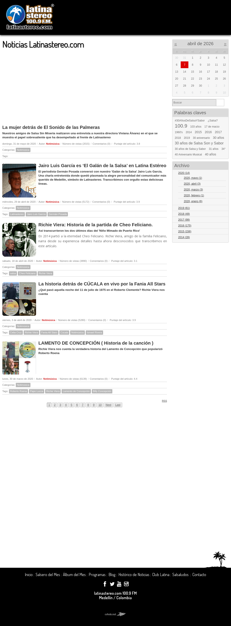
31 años (214, 149)
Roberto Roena (18, 391)
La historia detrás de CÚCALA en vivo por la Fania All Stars (101, 283)
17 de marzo (211, 126)
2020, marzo (193, 189)
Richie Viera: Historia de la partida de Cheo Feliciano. (95, 224)
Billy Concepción (102, 391)
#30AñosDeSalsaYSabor (190, 120)
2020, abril (192, 183)
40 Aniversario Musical (188, 154)
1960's (179, 132)
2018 (178, 138)
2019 (187, 138)
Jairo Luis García (36, 214)
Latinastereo (17, 214)
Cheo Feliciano (27, 273)
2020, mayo (193, 177)
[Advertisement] (84, 84)
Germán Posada (58, 214)
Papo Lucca (36, 391)
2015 (198, 132)
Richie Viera (45, 273)
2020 (184, 173)
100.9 (181, 126)
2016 (208, 132)
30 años (218, 137)
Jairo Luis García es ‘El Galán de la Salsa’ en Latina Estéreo (102, 165)
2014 (189, 132)
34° (224, 149)
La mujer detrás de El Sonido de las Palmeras (51, 127)
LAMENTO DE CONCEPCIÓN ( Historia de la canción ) (95, 343)
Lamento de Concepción (76, 391)
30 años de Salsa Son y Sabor (199, 143)
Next (108, 404)
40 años (210, 154)
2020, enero (193, 201)
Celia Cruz (16, 332)
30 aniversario (201, 138)
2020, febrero (194, 195)
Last (117, 404)
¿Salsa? (213, 120)
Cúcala (64, 332)
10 (100, 404)
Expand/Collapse (223, 173)
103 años (195, 126)
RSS (163, 400)
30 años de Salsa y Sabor (190, 149)
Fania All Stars (49, 332)
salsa (13, 273)
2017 (218, 132)
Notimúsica (52, 143)
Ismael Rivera (94, 332)
